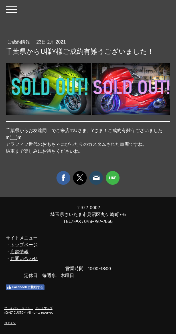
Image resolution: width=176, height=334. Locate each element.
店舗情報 (19, 251)
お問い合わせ (24, 258)
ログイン (10, 323)
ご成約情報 (19, 42)
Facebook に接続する (25, 287)
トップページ (24, 244)
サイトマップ (43, 308)
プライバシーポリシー (18, 308)
